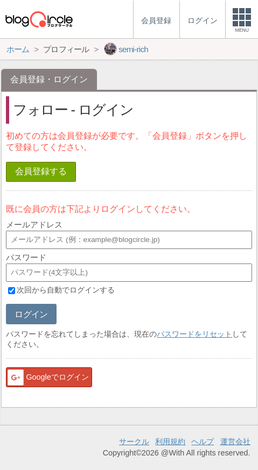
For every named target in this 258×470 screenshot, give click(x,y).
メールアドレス (34, 224)
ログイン (31, 314)
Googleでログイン (47, 377)
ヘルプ (202, 441)
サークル (134, 441)
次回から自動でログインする (66, 290)
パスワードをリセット (194, 334)
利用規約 (170, 441)
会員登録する (41, 171)
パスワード (26, 257)
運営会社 (235, 441)
